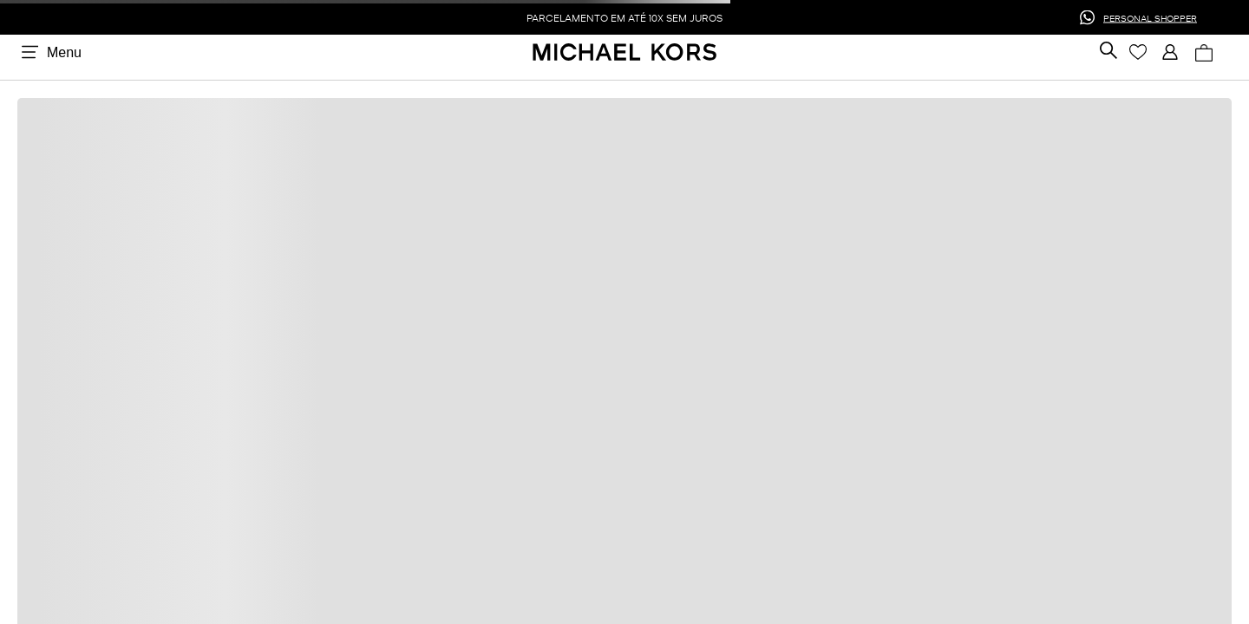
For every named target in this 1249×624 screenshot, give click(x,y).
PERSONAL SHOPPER (1150, 16)
